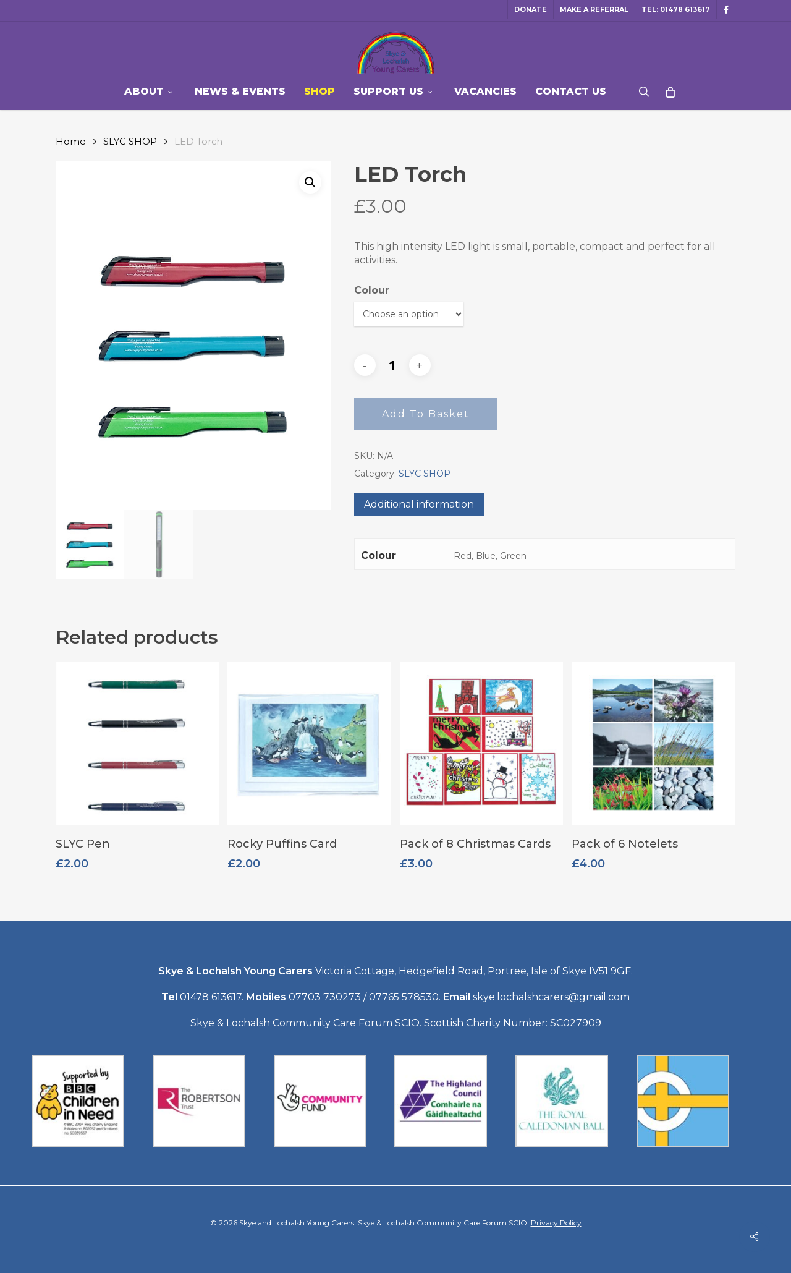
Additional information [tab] (419, 504)
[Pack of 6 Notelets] (653, 749)
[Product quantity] (392, 365)
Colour (371, 290)
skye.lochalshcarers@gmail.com (551, 997)
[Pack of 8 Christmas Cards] (481, 749)
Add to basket (426, 414)
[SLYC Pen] (137, 749)
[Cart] (669, 91)
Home (71, 141)
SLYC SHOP (130, 141)
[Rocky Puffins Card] (309, 749)
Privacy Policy (556, 1222)
